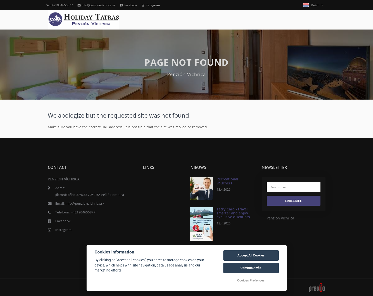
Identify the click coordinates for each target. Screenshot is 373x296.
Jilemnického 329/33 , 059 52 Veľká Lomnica (89, 194)
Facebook (128, 5)
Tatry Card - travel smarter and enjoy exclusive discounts (233, 213)
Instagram (151, 5)
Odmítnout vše (250, 268)
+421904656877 (60, 5)
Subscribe (293, 200)
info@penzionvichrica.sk (96, 5)
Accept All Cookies (251, 255)
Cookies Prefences (251, 280)
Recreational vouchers (227, 181)
